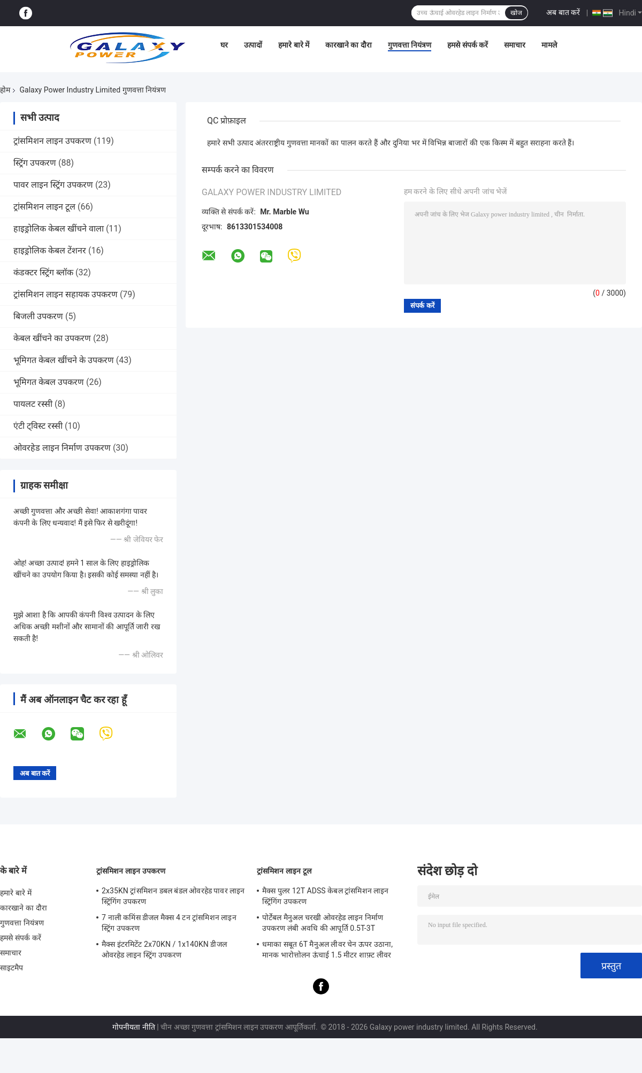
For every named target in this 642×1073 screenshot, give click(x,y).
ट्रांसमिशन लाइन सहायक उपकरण (65, 294)
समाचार (514, 45)
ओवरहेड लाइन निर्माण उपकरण (62, 448)
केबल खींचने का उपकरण (52, 338)
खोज (516, 13)
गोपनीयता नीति (133, 1027)
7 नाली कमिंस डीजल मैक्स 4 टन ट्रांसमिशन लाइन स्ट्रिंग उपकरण (169, 922)
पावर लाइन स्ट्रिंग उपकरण (53, 185)
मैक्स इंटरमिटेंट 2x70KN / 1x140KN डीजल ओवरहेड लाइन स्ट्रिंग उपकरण (164, 949)
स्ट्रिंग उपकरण (34, 163)
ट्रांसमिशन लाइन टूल (44, 207)
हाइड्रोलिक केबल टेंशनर (49, 250)
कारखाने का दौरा (348, 45)
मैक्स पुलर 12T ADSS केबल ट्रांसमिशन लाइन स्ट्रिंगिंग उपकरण (325, 896)
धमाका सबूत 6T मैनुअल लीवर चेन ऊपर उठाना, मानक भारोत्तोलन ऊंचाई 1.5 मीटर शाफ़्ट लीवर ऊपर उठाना (327, 951)
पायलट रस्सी (32, 404)
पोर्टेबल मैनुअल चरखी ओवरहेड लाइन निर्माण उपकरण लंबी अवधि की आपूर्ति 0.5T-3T (322, 922)
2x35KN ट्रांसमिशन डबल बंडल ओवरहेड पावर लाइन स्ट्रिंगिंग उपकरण (173, 896)
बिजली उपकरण (38, 316)
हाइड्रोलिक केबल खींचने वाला (58, 228)
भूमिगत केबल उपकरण (48, 382)
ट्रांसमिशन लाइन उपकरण (52, 141)
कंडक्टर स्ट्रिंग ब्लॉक (43, 272)
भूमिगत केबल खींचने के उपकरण (63, 360)
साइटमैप (12, 967)
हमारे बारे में (293, 45)
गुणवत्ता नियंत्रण (409, 45)
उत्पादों (253, 45)
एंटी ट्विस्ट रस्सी (38, 426)
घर (224, 45)
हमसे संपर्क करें (467, 45)
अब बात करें (563, 12)
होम (5, 90)
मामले (549, 45)
